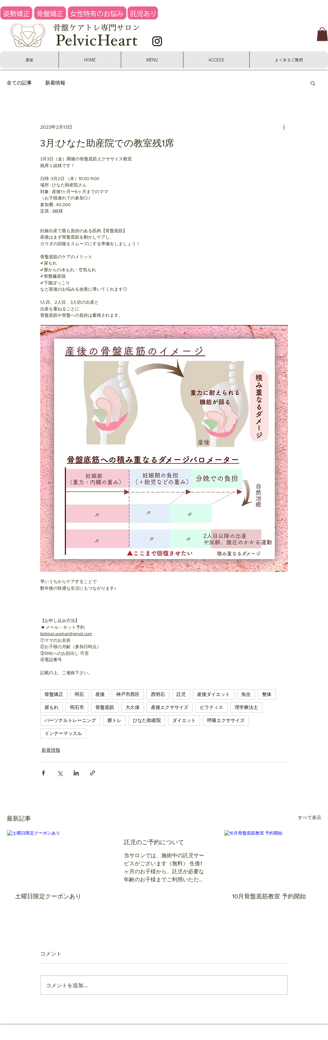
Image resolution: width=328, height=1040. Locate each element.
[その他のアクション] (284, 127)
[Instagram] (157, 41)
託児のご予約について (154, 842)
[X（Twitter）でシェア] (60, 773)
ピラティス (211, 707)
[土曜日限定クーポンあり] (55, 857)
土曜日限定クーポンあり (48, 896)
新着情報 (55, 83)
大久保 (133, 707)
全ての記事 (19, 83)
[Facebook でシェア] (43, 773)
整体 (266, 694)
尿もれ (52, 707)
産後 (100, 694)
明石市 (77, 707)
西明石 (158, 694)
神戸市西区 (128, 694)
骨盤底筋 (104, 707)
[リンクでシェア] (92, 773)
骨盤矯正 (54, 694)
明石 (79, 694)
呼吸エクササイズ (226, 720)
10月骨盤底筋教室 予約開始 (269, 896)
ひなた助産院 (147, 720)
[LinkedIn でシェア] (76, 773)
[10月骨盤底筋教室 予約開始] (272, 857)
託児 (181, 694)
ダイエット (184, 720)
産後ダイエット (213, 694)
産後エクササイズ (169, 707)
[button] (322, 34)
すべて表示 (309, 817)
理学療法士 (246, 707)
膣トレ (114, 720)
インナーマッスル (63, 733)
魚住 (246, 694)
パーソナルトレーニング (70, 720)
